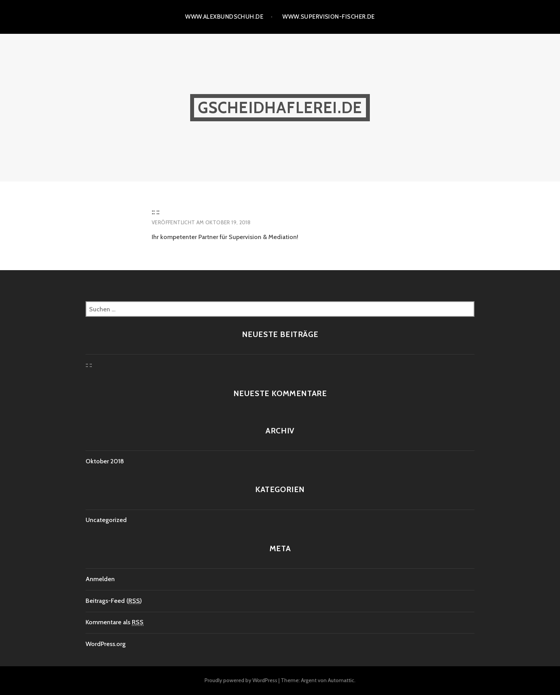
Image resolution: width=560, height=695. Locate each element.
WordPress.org (106, 644)
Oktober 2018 (105, 461)
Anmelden (100, 579)
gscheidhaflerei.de (280, 107)
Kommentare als (115, 622)
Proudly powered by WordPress (241, 680)
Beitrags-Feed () (114, 601)
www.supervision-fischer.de (328, 16)
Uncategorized (106, 520)
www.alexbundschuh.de (224, 16)
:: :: (155, 212)
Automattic (341, 680)
